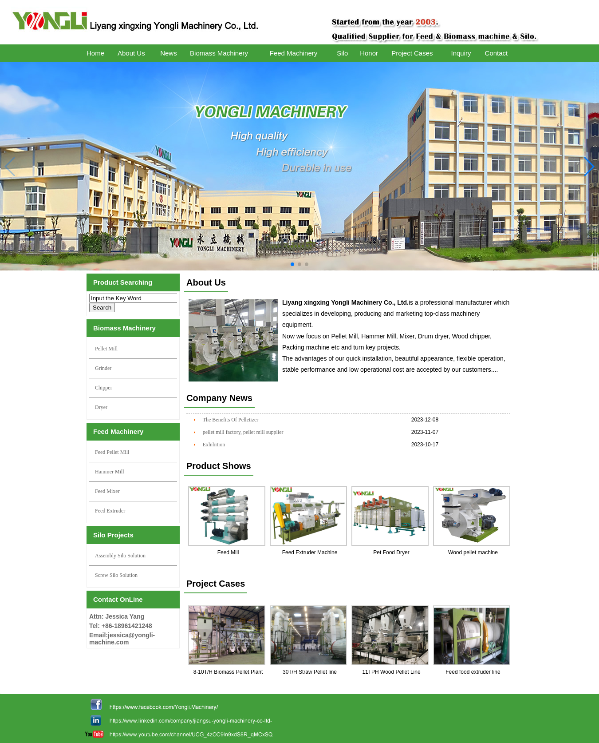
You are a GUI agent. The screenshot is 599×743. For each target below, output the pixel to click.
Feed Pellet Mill (112, 452)
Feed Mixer (107, 491)
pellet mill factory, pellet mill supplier (243, 432)
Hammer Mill (109, 472)
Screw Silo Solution (116, 575)
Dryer (101, 407)
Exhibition (214, 444)
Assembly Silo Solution (120, 555)
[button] (292, 264)
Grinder (103, 368)
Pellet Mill (106, 349)
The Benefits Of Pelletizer (231, 420)
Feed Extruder (110, 511)
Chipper (103, 388)
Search (102, 307)
